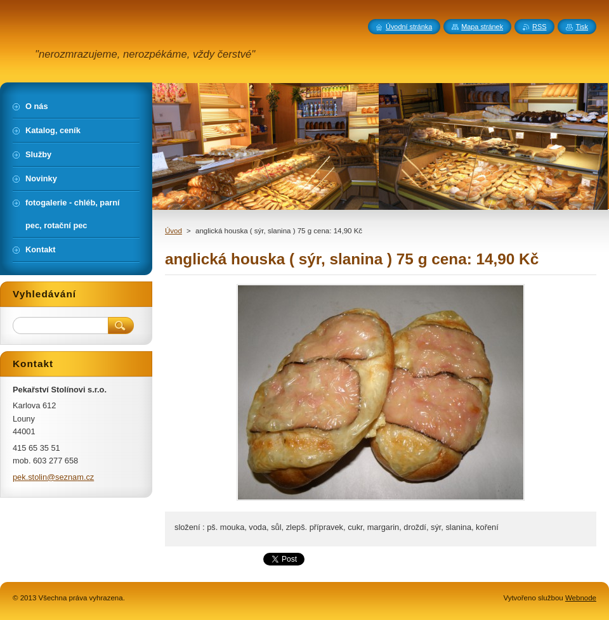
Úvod (173, 231)
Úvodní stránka (409, 26)
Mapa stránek (482, 26)
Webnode (580, 598)
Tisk (581, 26)
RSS (539, 26)
